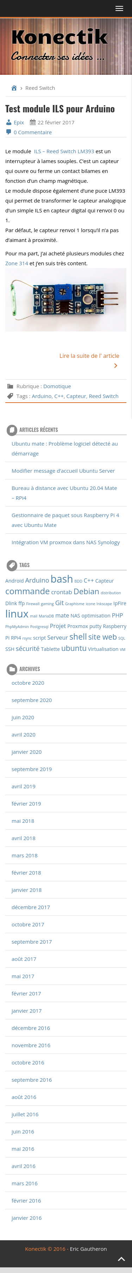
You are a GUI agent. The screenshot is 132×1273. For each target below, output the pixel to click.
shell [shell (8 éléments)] (78, 636)
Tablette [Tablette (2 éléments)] (50, 649)
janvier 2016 (27, 1217)
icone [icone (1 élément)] (90, 603)
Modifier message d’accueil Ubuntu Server (63, 470)
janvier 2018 (27, 889)
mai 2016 (23, 1148)
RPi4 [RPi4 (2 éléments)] (16, 637)
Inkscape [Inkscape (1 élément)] (104, 603)
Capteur (76, 395)
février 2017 (26, 993)
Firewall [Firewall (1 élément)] (32, 603)
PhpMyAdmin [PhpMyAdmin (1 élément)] (17, 626)
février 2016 (26, 1200)
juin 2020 (23, 717)
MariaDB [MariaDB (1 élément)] (46, 616)
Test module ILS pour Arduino (60, 108)
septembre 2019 (32, 768)
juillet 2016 (25, 1114)
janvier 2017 (27, 1010)
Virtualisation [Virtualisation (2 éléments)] (103, 649)
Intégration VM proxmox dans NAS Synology (66, 542)
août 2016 (24, 1096)
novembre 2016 (31, 1045)
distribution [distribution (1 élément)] (111, 592)
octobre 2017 (28, 924)
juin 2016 (23, 1131)
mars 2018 (25, 855)
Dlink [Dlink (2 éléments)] (11, 603)
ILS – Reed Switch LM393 (64, 151)
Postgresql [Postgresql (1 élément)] (39, 626)
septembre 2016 (32, 1079)
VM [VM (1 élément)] (123, 649)
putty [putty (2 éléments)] (95, 626)
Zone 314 (16, 263)
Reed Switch (104, 395)
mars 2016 (25, 1183)
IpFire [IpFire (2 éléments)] (119, 603)
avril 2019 (24, 786)
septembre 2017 (32, 941)
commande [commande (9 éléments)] (27, 591)
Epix (14, 122)
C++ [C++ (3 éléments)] (89, 580)
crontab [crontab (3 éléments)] (61, 592)
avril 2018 (24, 838)
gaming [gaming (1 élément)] (47, 603)
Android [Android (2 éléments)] (14, 580)
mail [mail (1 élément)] (33, 616)
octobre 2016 (28, 1062)
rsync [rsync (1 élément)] (27, 638)
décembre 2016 (31, 1027)
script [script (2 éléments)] (39, 637)
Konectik (59, 35)
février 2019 (26, 803)
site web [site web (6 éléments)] (102, 637)
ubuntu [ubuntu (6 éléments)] (74, 648)
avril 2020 (24, 734)
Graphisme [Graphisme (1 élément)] (74, 603)
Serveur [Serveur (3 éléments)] (57, 637)
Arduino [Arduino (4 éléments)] (37, 580)
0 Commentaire (28, 132)
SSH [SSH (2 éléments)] (9, 649)
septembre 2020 (32, 699)
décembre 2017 (31, 907)
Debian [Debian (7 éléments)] (86, 591)
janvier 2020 (27, 751)
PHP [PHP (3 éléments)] (117, 615)
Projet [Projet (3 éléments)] (58, 626)
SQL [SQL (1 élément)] (121, 638)
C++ (59, 395)
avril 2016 (24, 1165)
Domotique (57, 386)
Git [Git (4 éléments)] (59, 602)
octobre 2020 (28, 682)
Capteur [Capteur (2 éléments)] (104, 580)
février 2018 (26, 872)
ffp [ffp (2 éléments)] (21, 603)
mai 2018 (23, 820)
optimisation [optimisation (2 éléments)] (95, 615)
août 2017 (24, 958)
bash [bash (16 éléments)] (62, 578)
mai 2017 (23, 976)
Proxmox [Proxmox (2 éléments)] (77, 626)
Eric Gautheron (88, 1248)
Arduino (41, 395)
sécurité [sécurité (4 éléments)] (28, 648)
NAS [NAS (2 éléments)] (75, 615)
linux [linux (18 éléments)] (17, 614)
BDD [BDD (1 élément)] (78, 581)
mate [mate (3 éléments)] (62, 615)
